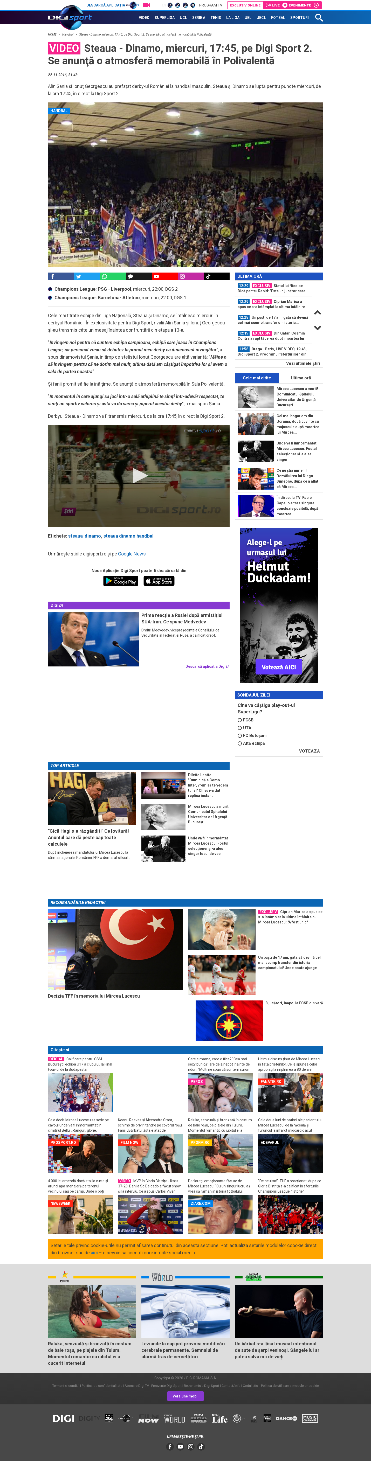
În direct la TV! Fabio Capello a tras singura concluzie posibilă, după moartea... (297, 506)
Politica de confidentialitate (102, 1386)
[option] (273, 288)
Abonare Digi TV (137, 1386)
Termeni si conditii (65, 1386)
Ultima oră (301, 377)
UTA (244, 727)
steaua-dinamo (84, 536)
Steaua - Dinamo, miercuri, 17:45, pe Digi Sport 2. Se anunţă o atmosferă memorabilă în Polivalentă (145, 34)
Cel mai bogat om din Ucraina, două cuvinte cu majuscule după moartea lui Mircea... (298, 424)
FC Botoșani (252, 735)
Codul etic (250, 1386)
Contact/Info (231, 1386)
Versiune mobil (185, 1396)
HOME (52, 34)
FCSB (245, 720)
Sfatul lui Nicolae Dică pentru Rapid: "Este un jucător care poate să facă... (271, 288)
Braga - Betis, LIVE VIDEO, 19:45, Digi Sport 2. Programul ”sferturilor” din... (274, 351)
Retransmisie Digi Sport (201, 1386)
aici (94, 1252)
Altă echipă (251, 743)
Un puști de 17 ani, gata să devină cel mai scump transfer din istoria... (273, 320)
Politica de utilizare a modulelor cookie (289, 1386)
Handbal (68, 34)
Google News (132, 553)
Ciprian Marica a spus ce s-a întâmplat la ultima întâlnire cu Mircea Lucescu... (271, 304)
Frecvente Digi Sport (166, 1386)
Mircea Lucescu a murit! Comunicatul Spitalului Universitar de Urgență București (297, 397)
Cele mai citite (257, 377)
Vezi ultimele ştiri (303, 363)
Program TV (210, 5)
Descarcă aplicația (112, 5)
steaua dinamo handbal (129, 536)
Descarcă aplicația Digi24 (208, 666)
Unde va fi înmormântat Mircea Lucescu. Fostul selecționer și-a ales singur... (297, 451)
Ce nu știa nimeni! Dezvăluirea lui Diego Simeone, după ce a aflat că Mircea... (297, 478)
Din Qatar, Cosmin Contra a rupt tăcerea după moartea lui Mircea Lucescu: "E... (271, 336)
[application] (139, 476)
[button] (138, 475)
